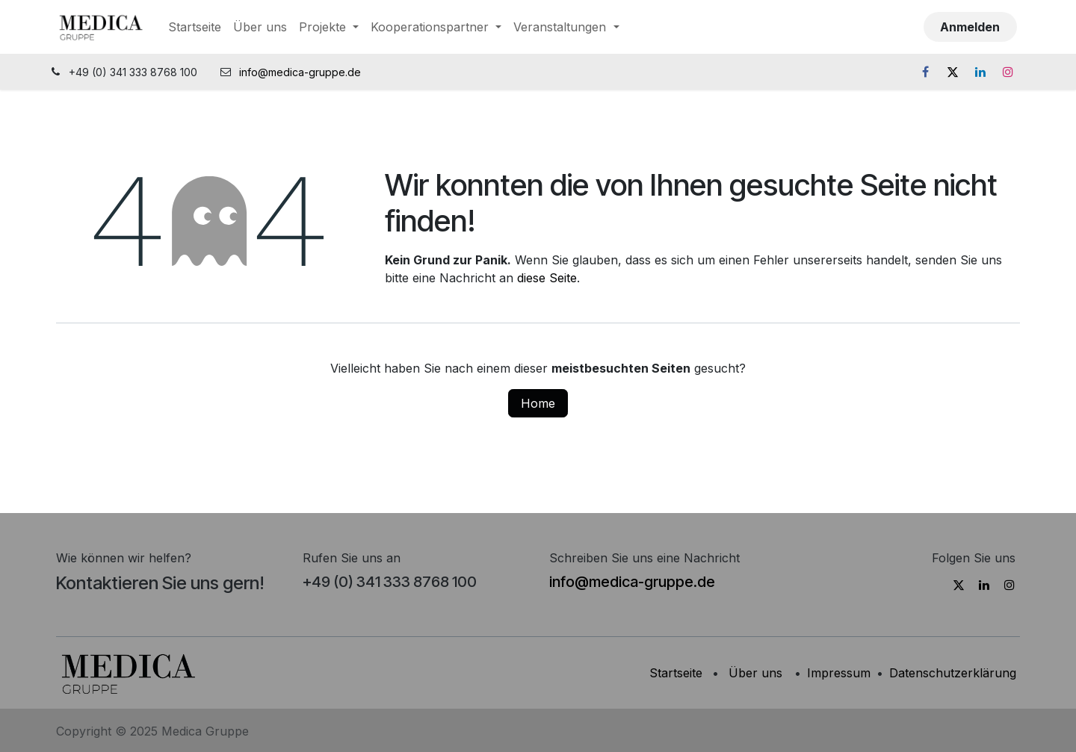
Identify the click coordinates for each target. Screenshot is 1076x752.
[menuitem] (194, 27)
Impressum (839, 672)
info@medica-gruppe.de (301, 72)
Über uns (755, 672)
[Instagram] (1008, 72)
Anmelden (970, 26)
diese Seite (547, 277)
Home (538, 403)
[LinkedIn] (980, 72)
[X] (953, 72)
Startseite (675, 672)
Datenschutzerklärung (952, 672)
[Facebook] (925, 72)
